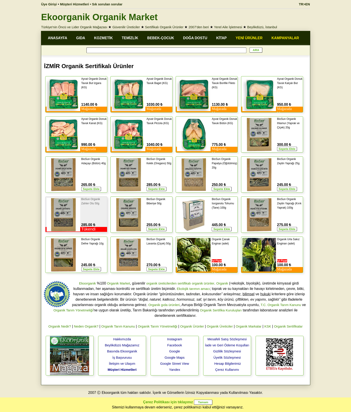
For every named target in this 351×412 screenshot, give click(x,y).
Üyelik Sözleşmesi (227, 357)
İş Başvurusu (122, 357)
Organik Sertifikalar (288, 326)
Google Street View (174, 363)
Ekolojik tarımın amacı (193, 289)
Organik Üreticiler (220, 326)
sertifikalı (184, 283)
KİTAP (221, 38)
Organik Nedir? (59, 326)
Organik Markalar (248, 326)
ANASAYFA (57, 38)
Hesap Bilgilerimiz (227, 363)
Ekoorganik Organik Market (99, 17)
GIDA (80, 38)
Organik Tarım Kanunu (118, 326)
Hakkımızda (122, 339)
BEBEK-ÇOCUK (160, 38)
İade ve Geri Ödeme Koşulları (227, 345)
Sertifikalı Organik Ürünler (164, 27)
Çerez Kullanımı (227, 369)
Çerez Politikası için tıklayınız (168, 402)
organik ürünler (203, 283)
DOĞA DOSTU (195, 38)
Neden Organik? (86, 326)
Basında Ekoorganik (122, 351)
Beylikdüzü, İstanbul (262, 27)
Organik (222, 283)
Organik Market (118, 283)
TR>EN (304, 4)
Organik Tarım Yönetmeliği (73, 310)
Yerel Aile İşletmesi (228, 27)
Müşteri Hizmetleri (122, 369)
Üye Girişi (49, 4)
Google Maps (175, 357)
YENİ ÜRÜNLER (249, 38)
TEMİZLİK (130, 38)
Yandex (174, 369)
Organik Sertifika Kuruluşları (221, 310)
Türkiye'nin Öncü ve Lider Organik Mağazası (74, 27)
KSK (267, 326)
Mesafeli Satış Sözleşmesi (227, 339)
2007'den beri (199, 27)
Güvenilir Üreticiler (126, 27)
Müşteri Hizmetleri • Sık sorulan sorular (91, 4)
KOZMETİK (103, 38)
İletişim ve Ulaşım (122, 363)
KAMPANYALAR (285, 38)
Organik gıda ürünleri (164, 305)
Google (174, 351)
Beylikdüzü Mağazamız (122, 345)
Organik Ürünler (192, 326)
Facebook (174, 345)
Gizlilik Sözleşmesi (227, 351)
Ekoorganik (87, 283)
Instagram (174, 339)
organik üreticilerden (161, 283)
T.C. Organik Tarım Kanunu (281, 305)
